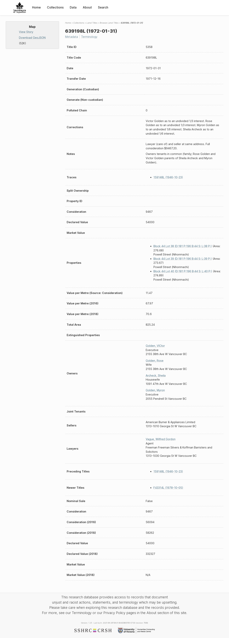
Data (73, 7)
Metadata (71, 36)
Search (103, 7)
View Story (26, 31)
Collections (55, 7)
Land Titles (92, 22)
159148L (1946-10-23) (168, 177)
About (87, 7)
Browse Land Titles (109, 22)
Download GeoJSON (32, 37)
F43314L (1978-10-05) (168, 487)
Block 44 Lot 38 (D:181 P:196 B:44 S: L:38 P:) (182, 246)
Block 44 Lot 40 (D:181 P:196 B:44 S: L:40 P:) (182, 271)
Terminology (89, 36)
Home (36, 7)
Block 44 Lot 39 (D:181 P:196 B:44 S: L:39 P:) (182, 258)
